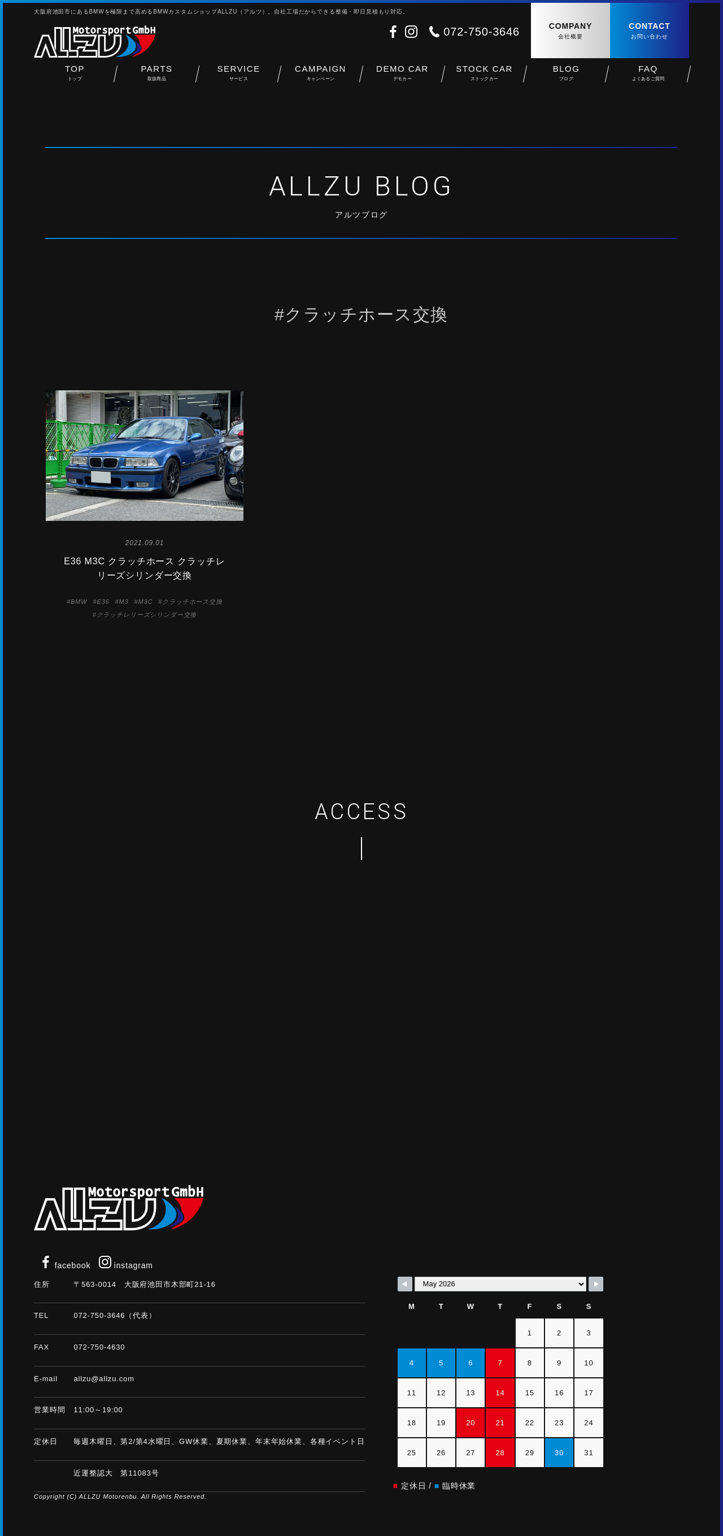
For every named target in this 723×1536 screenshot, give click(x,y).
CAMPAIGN (321, 79)
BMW (79, 601)
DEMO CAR (402, 79)
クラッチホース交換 (192, 601)
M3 (124, 601)
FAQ (648, 79)
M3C (145, 601)
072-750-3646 (481, 31)
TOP (75, 79)
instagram (126, 1265)
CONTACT (650, 31)
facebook (65, 1265)
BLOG (566, 79)
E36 (103, 601)
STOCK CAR (484, 79)
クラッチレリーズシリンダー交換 (147, 614)
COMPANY (570, 31)
